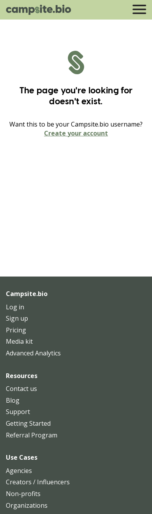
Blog (12, 400)
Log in (15, 307)
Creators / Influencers (38, 482)
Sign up (17, 318)
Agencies (19, 470)
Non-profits (23, 493)
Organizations (27, 505)
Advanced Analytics (33, 353)
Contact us (21, 388)
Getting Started (28, 423)
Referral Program (31, 435)
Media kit (19, 341)
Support (18, 411)
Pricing (16, 330)
